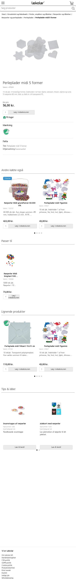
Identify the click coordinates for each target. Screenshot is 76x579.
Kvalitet (4, 573)
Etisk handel (6, 570)
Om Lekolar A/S (7, 555)
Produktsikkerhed (8, 568)
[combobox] (38, 8)
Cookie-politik (7, 565)
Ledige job (5, 575)
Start (4, 14)
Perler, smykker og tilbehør (40, 14)
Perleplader (29, 18)
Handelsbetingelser (9, 558)
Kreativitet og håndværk (18, 14)
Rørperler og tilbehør (62, 14)
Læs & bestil (19, 447)
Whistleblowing (7, 578)
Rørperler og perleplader (12, 18)
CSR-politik (6, 560)
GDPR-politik (6, 563)
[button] (34, 233)
